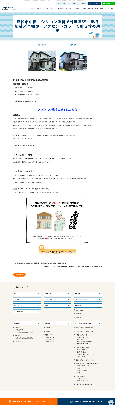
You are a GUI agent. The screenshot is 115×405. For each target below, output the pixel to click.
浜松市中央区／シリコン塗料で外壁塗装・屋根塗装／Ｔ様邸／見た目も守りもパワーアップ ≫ (72, 266)
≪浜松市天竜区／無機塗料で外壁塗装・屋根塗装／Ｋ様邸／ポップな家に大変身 (40, 263)
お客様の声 (76, 8)
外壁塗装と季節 (81, 350)
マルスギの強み (50, 8)
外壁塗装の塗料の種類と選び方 (24, 332)
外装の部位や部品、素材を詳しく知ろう (87, 363)
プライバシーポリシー (81, 299)
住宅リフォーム (19, 341)
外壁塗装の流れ (20, 330)
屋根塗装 (17, 336)
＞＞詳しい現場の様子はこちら (57, 109)
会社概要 (77, 294)
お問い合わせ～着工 (82, 378)
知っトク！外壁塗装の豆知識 (83, 323)
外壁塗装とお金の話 (81, 335)
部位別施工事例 (50, 337)
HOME (32, 8)
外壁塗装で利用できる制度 (84, 341)
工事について (60, 8)
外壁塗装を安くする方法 (83, 337)
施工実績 (68, 8)
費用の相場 (80, 339)
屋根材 (78, 372)
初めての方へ (40, 8)
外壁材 (78, 368)
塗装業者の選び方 (82, 352)
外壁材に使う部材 (82, 370)
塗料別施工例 (50, 339)
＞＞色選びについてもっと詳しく (23, 145)
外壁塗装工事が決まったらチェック (86, 354)
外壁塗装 (17, 328)
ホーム (16, 294)
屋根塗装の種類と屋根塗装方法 (24, 338)
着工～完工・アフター (83, 380)
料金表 (102, 8)
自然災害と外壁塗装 (82, 344)
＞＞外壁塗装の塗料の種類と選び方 (24, 101)
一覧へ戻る (19, 274)
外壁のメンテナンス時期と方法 (84, 331)
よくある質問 (109, 8)
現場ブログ (48, 335)
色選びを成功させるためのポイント (86, 360)
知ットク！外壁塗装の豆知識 (90, 8)
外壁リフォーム (81, 356)
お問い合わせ (79, 310)
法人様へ (78, 317)
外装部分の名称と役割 (83, 366)
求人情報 (78, 314)
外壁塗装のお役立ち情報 (82, 347)
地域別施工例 (50, 341)
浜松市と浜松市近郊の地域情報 (84, 328)
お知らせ (16, 299)
